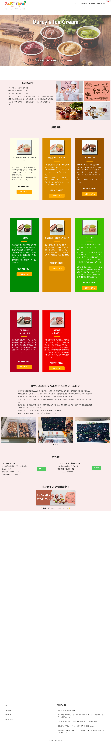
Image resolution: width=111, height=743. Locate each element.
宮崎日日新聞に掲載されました (67, 710)
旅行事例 (8, 715)
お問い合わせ (9, 719)
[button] (3, 430)
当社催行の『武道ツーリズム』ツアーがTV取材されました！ (76, 726)
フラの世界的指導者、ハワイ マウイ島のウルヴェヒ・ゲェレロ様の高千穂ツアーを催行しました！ (81, 716)
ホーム (7, 706)
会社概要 (8, 710)
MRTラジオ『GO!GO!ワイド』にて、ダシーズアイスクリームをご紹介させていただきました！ (81, 731)
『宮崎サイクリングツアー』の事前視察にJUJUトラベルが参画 (77, 721)
